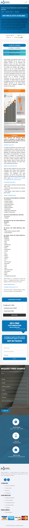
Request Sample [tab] (14, 54)
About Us (7, 490)
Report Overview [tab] (14, 45)
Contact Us (8, 493)
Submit (5, 410)
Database (7, 507)
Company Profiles (9, 505)
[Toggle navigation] (26, 2)
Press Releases (8, 512)
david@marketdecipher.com (11, 287)
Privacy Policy (8, 488)
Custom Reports (9, 500)
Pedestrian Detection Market (15, 179)
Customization (14, 51)
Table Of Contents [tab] (14, 48)
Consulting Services (10, 502)
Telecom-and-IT (9, 12)
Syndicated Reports (10, 497)
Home (2, 12)
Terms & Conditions (10, 485)
